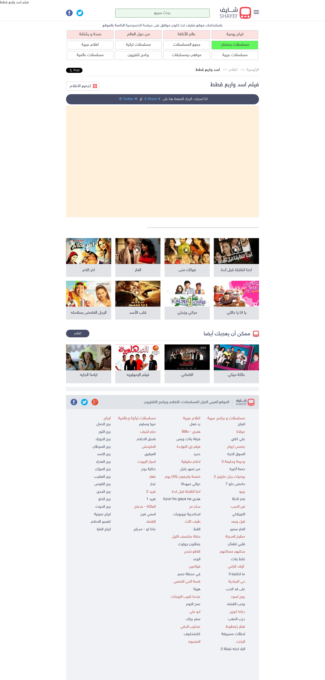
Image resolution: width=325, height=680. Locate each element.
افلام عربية (90, 44)
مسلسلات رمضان (235, 44)
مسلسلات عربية (235, 55)
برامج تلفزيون (138, 55)
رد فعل (195, 424)
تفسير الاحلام (101, 522)
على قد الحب (235, 589)
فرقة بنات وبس (188, 439)
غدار (153, 484)
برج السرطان (102, 447)
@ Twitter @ (128, 99)
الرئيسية (253, 70)
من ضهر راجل (190, 469)
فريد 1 (151, 499)
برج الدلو (104, 499)
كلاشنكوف (192, 634)
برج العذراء (103, 462)
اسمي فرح (148, 514)
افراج (241, 424)
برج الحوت (103, 507)
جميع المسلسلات (186, 44)
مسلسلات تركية (138, 44)
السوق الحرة (236, 454)
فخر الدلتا (238, 499)
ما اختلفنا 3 (237, 574)
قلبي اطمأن (236, 544)
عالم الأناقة (187, 34)
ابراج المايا (104, 529)
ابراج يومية (234, 34)
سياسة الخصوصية (139, 25)
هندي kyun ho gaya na (181, 499)
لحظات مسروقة (233, 634)
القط (196, 529)
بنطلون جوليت (189, 544)
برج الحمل (103, 424)
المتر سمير (237, 529)
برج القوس (102, 484)
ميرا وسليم (147, 424)
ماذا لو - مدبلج (145, 529)
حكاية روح (148, 469)
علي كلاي (238, 439)
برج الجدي (103, 492)
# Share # (152, 99)
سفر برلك (193, 619)
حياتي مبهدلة (190, 484)
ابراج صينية (102, 514)
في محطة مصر (188, 574)
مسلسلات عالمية (90, 55)
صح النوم (193, 604)
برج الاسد (104, 454)
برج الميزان (103, 469)
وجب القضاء (236, 604)
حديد (196, 454)
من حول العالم (138, 34)
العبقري (150, 454)
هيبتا (196, 589)
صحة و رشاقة (90, 34)
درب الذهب (236, 619)
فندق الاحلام (146, 439)
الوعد (196, 559)
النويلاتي (238, 514)
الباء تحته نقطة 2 (233, 649)
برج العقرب (102, 477)
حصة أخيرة (237, 469)
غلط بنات (238, 559)
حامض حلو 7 (235, 484)
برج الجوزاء (103, 439)
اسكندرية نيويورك (186, 514)
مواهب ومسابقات (186, 55)
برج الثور (105, 432)
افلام (233, 70)
